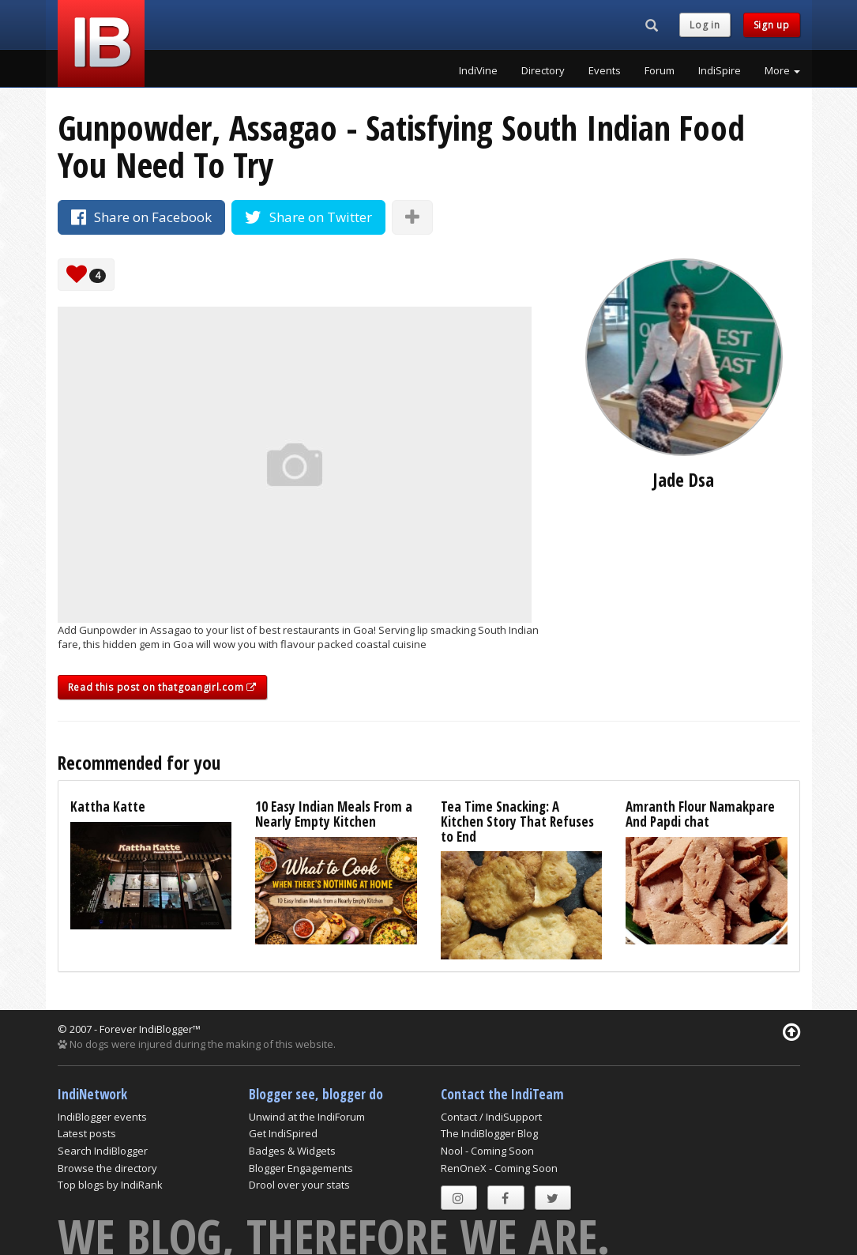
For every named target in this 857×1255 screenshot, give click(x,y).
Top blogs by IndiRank (110, 1185)
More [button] (782, 70)
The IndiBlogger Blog (489, 1133)
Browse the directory (107, 1168)
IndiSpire (719, 70)
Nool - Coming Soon (487, 1151)
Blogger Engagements (301, 1168)
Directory (543, 70)
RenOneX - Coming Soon (499, 1168)
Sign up (772, 25)
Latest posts (87, 1133)
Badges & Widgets (292, 1151)
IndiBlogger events (102, 1117)
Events (604, 70)
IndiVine (478, 70)
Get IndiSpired (283, 1133)
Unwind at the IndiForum (307, 1117)
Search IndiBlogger (103, 1151)
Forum (660, 70)
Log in (705, 25)
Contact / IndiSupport (491, 1117)
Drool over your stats (299, 1185)
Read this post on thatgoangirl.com (162, 687)
